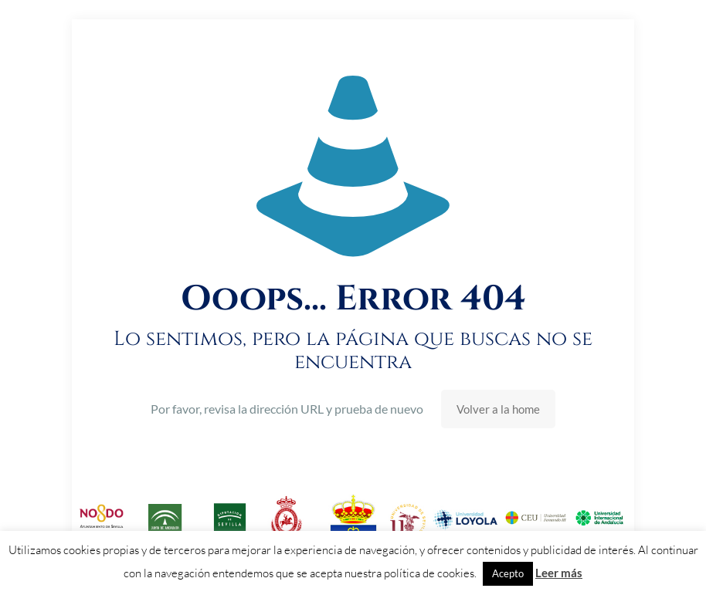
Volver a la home (498, 409)
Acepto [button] (508, 573)
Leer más (558, 573)
